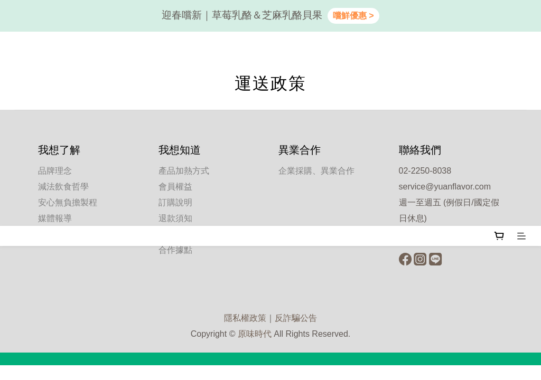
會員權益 (175, 186)
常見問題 (175, 234)
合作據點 (175, 249)
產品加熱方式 (183, 170)
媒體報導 (55, 218)
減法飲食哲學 (63, 186)
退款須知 (175, 218)
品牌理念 (55, 170)
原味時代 (255, 333)
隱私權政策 (245, 318)
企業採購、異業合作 (316, 170)
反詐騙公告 (296, 318)
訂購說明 (175, 202)
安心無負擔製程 (67, 202)
